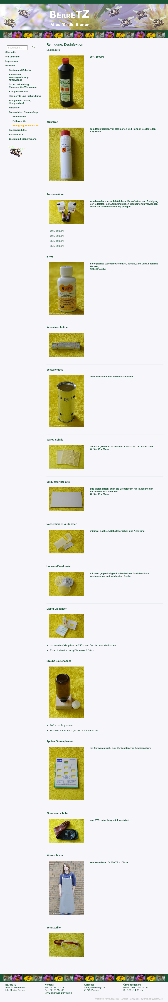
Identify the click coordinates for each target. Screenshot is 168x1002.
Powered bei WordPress (151, 999)
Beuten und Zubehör (20, 70)
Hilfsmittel (14, 107)
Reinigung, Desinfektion (26, 125)
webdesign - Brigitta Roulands (123, 999)
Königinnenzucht (18, 91)
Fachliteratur (16, 134)
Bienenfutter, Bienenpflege (23, 112)
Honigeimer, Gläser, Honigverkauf (20, 101)
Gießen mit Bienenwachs (22, 139)
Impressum (11, 61)
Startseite (10, 52)
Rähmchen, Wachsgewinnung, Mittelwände (19, 77)
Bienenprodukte (18, 130)
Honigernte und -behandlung (25, 96)
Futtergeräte (19, 121)
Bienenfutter (19, 116)
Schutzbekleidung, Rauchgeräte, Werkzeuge (22, 85)
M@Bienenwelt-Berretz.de (58, 992)
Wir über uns (12, 56)
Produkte (10, 65)
